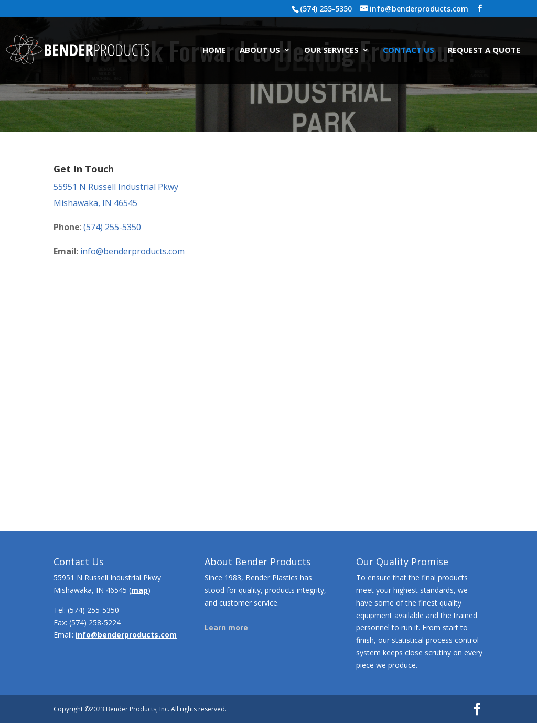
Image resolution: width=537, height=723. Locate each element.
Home (214, 50)
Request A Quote (484, 50)
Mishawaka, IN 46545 (95, 203)
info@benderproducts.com (132, 251)
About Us (260, 50)
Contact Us (408, 50)
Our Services (331, 50)
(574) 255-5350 (112, 227)
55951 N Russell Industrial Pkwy (115, 186)
